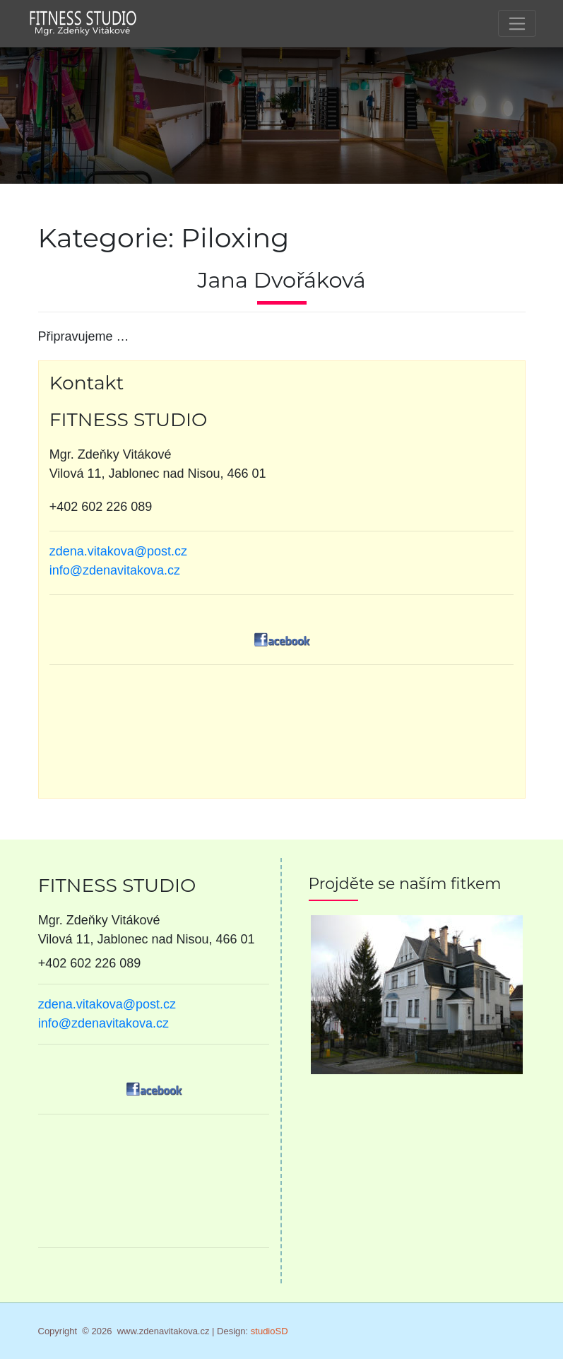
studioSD (269, 1331)
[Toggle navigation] (516, 23)
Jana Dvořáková (281, 280)
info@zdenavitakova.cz (114, 570)
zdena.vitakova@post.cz (118, 551)
